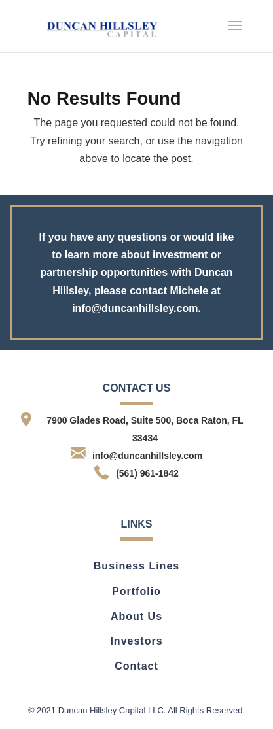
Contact (136, 665)
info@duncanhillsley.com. (136, 308)
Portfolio (136, 591)
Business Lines (136, 565)
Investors (136, 641)
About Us (136, 616)
